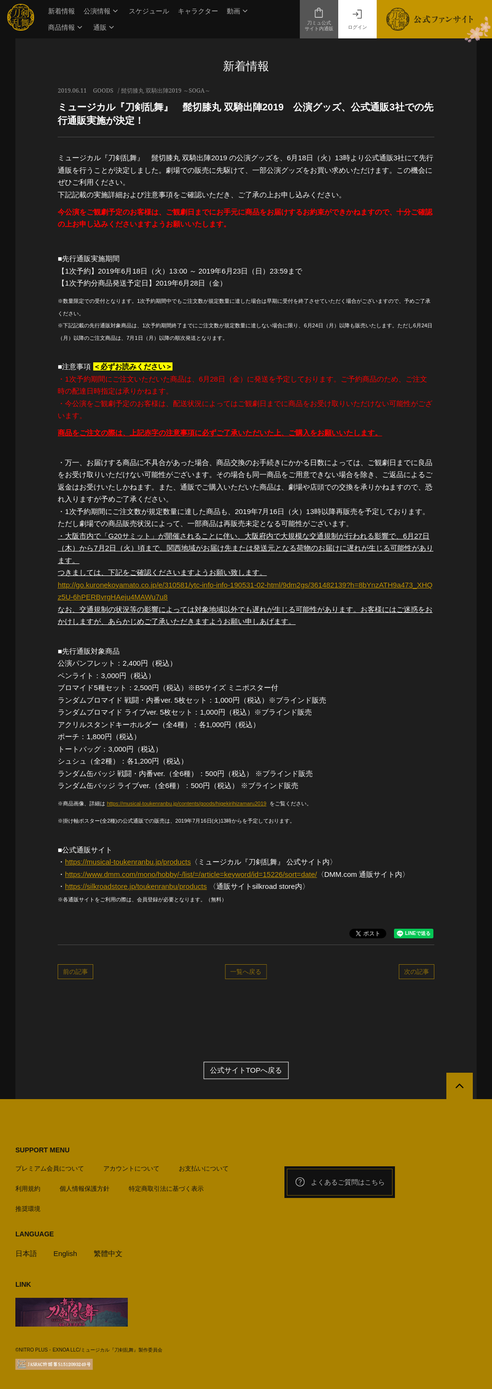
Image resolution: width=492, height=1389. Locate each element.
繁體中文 (108, 1253)
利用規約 (27, 1188)
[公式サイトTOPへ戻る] (459, 1086)
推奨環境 (27, 1208)
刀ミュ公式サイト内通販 (319, 19)
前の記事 (75, 971)
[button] (101, 11)
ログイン (357, 19)
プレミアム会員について (49, 1168)
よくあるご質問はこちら (340, 1182)
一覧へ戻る (245, 971)
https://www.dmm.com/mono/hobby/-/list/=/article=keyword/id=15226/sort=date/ (191, 874)
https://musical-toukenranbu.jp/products (128, 862)
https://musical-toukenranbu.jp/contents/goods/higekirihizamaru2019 (186, 803)
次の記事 (416, 971)
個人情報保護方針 (85, 1188)
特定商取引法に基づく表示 (166, 1188)
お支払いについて (204, 1168)
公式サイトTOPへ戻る (246, 1070)
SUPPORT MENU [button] (42, 1150)
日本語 (26, 1253)
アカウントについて (131, 1168)
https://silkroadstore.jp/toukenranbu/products (136, 886)
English (65, 1253)
